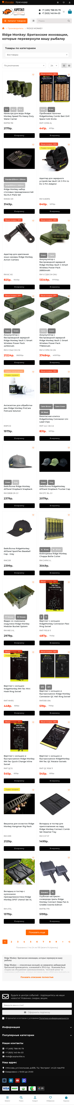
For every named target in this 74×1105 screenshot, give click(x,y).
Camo (7, 331)
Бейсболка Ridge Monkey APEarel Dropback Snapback (18, 487)
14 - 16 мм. (45, 550)
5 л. (6, 109)
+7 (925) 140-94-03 (49, 13)
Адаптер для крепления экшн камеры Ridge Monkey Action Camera (18, 257)
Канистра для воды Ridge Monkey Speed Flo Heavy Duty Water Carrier (19, 116)
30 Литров (21, 617)
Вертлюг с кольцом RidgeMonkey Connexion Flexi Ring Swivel (54, 624)
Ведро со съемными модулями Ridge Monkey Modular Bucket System (16, 624)
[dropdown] (58, 2)
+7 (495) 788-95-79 (49, 10)
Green (43, 255)
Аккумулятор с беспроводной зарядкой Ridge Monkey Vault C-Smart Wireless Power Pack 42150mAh (18, 340)
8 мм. (51, 109)
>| (69, 941)
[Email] (37, 1005)
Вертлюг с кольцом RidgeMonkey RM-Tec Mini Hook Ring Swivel (17, 689)
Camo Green (60, 406)
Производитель (15, 28)
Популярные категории (37, 1035)
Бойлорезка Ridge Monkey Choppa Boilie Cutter (53, 554)
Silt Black (44, 412)
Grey (51, 482)
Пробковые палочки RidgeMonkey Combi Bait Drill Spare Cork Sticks (54, 116)
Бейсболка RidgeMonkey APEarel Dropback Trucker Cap (54, 487)
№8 (42, 687)
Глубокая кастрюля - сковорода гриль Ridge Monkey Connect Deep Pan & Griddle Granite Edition (53, 900)
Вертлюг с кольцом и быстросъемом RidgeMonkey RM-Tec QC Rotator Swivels (54, 759)
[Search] (54, 20)
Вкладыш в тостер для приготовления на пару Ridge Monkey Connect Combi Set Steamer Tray (54, 827)
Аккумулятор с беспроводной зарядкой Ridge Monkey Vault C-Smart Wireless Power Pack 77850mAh (53, 340)
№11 (49, 687)
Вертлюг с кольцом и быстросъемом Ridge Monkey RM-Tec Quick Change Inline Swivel (19, 760)
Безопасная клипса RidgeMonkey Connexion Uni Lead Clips (53, 419)
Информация (37, 1027)
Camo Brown (46, 406)
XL (53, 892)
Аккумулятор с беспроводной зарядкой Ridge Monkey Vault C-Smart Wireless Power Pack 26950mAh (53, 265)
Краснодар (22, 2)
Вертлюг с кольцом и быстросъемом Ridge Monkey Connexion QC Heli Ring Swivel (54, 694)
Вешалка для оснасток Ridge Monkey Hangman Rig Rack (19, 825)
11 (46, 617)
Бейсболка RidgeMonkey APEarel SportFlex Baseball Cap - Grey (17, 551)
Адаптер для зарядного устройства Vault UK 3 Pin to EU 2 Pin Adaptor (54, 181)
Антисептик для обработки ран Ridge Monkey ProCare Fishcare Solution (18, 408)
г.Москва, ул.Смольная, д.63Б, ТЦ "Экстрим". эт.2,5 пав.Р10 (35, 1068)
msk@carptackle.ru (15, 1056)
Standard (44, 892)
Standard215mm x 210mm (15, 179)
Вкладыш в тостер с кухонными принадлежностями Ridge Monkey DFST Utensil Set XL (18, 895)
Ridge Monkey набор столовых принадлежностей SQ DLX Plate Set (18, 192)
